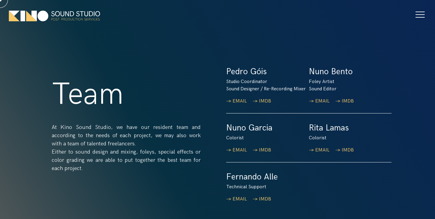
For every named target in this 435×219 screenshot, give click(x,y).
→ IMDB (262, 101)
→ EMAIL (237, 101)
